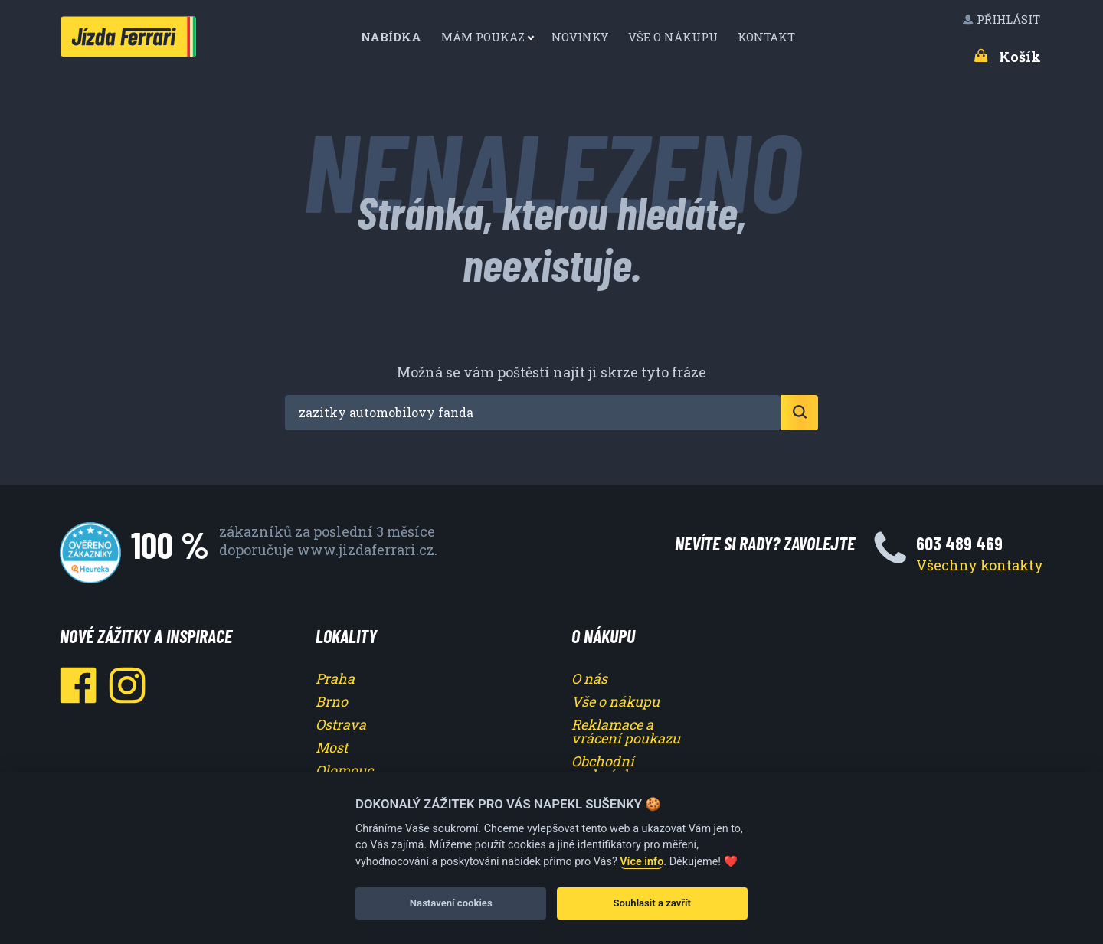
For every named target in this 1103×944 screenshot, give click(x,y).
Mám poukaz (483, 36)
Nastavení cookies (451, 903)
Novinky (581, 36)
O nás (589, 678)
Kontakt (768, 36)
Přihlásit (1002, 19)
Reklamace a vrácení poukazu (625, 731)
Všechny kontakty (979, 565)
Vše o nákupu (674, 36)
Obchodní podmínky (605, 768)
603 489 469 (959, 543)
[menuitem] (397, 37)
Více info (641, 861)
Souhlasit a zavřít (652, 903)
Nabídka (392, 36)
